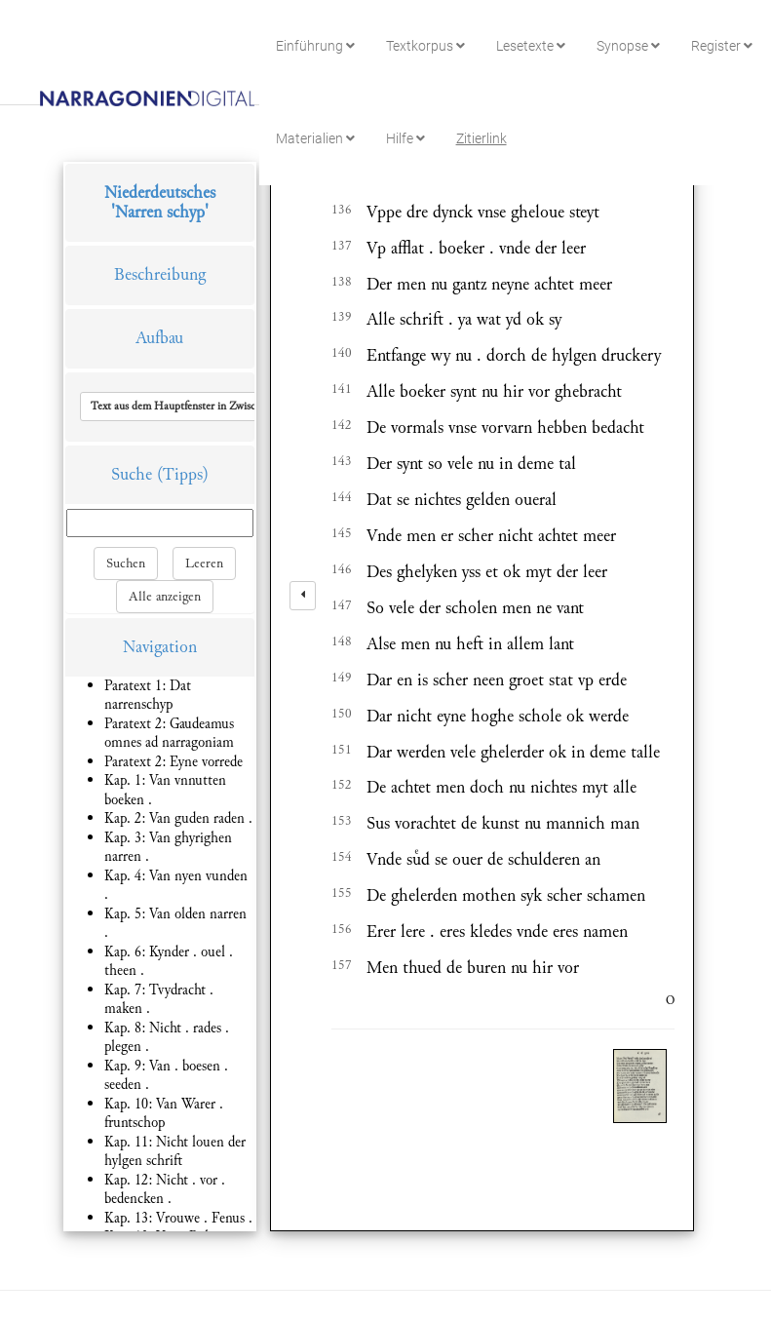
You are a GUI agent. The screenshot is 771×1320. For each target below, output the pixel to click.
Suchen (125, 563)
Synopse (628, 46)
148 (341, 641)
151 (341, 749)
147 (341, 605)
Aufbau (159, 338)
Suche (131, 474)
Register (721, 46)
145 (341, 533)
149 (341, 677)
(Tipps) (183, 474)
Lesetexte (530, 46)
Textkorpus (425, 46)
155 (341, 893)
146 (341, 569)
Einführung (315, 46)
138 (341, 281)
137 (341, 245)
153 (341, 821)
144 (341, 497)
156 (341, 929)
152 (341, 785)
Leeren (204, 563)
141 (341, 389)
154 (341, 857)
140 (341, 353)
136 (341, 209)
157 (341, 965)
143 (341, 461)
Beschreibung (160, 274)
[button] (217, 406)
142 (341, 425)
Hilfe (405, 138)
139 (341, 317)
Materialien (315, 138)
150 (341, 713)
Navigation (160, 647)
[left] (302, 595)
